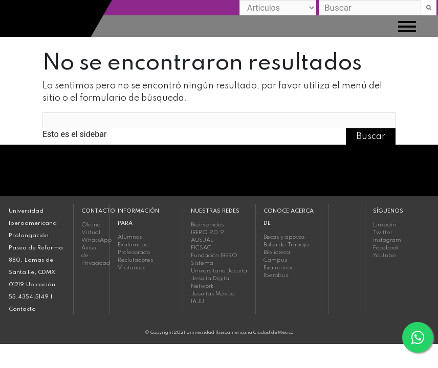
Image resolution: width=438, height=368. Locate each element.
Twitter (382, 232)
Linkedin (384, 225)
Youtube (384, 255)
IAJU (197, 301)
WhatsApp (91, 240)
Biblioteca (277, 252)
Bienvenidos (207, 225)
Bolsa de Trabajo (286, 245)
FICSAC (201, 248)
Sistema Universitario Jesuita (219, 267)
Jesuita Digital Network (211, 282)
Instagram (387, 240)
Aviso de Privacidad (91, 255)
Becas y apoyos (284, 237)
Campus (275, 260)
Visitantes (131, 268)
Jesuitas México (212, 294)
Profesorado (134, 252)
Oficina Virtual (91, 229)
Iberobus (276, 275)
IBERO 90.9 (207, 232)
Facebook (386, 248)
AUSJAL (202, 240)
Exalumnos (132, 245)
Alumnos (130, 237)
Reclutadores (135, 260)
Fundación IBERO (214, 255)
